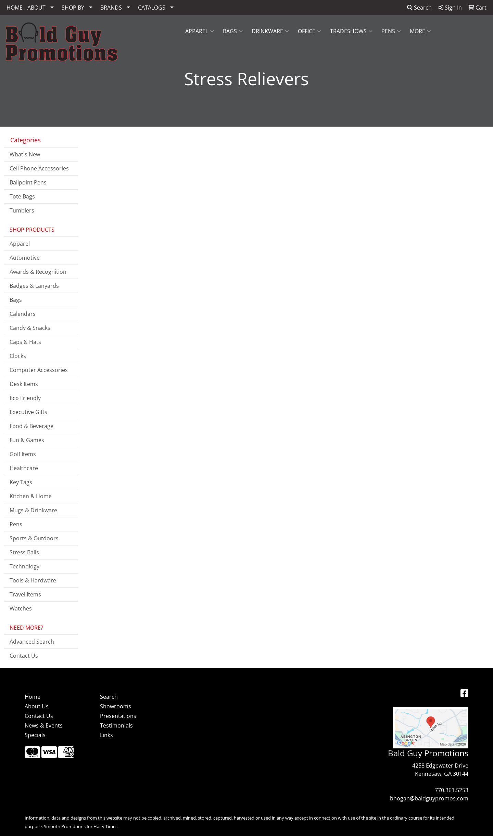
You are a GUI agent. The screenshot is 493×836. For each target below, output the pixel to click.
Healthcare (24, 468)
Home (32, 696)
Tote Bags (22, 196)
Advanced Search (32, 641)
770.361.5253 (451, 790)
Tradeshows (351, 31)
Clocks (18, 356)
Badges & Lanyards (34, 286)
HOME (15, 7)
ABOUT (36, 7)
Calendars (23, 314)
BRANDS (111, 7)
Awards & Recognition (38, 271)
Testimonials (116, 725)
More (420, 31)
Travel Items (25, 594)
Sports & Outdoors (34, 538)
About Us (37, 706)
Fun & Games (27, 440)
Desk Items (24, 384)
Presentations (118, 716)
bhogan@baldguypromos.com (429, 798)
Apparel (199, 31)
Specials (35, 735)
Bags (233, 31)
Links (106, 735)
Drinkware (270, 31)
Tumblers (22, 210)
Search (419, 7)
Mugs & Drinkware (33, 510)
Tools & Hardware (33, 580)
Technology (24, 566)
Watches (21, 608)
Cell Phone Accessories (39, 168)
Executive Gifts (28, 412)
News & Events (44, 725)
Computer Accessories (39, 370)
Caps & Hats (25, 342)
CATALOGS (151, 7)
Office (309, 31)
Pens (391, 31)
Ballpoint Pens (28, 182)
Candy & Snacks (30, 328)
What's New (25, 154)
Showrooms (115, 706)
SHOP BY (73, 7)
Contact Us (24, 655)
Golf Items (23, 454)
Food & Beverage (31, 426)
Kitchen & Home (31, 496)
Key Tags (21, 482)
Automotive (25, 257)
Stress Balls (24, 552)
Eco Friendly (25, 398)
